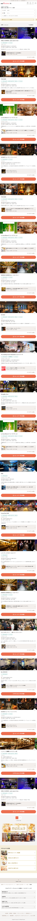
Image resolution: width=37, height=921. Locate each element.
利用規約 (10, 913)
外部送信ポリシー (29, 913)
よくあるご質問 (32, 915)
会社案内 (6, 913)
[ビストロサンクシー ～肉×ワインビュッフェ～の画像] (18, 624)
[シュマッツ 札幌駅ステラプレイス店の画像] (18, 744)
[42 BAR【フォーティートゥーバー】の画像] (18, 149)
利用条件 (14, 913)
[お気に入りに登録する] (34, 38)
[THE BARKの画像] (18, 71)
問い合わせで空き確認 (18, 694)
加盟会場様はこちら (5, 915)
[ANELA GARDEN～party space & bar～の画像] (18, 33)
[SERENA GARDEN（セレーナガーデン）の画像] (18, 267)
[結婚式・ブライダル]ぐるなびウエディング (8, 884)
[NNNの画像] (18, 466)
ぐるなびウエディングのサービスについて (22, 915)
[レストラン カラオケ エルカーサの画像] (18, 545)
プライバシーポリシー (21, 913)
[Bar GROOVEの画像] (18, 664)
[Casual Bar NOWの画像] (18, 505)
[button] (18, 892)
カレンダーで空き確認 (18, 61)
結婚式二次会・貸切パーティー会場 (22, 884)
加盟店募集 (12, 915)
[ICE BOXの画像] (18, 307)
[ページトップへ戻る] (18, 880)
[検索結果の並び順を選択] (32, 25)
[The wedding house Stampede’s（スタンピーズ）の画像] (18, 347)
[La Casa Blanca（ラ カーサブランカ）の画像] (18, 110)
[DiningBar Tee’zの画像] (18, 386)
